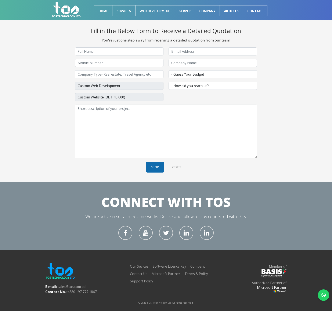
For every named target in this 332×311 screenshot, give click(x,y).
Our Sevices (139, 266)
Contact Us (138, 273)
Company (197, 266)
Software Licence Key (169, 266)
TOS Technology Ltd (159, 302)
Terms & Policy (196, 273)
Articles (231, 11)
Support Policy (141, 281)
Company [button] (207, 11)
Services (124, 11)
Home (103, 11)
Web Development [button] (155, 11)
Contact (255, 11)
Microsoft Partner (166, 273)
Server (185, 11)
